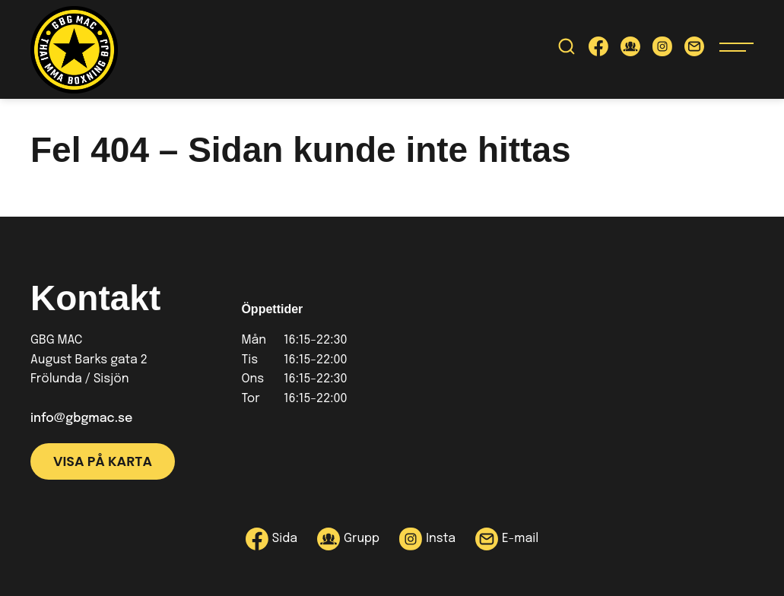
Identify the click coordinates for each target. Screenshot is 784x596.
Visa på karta (102, 461)
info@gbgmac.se (81, 418)
